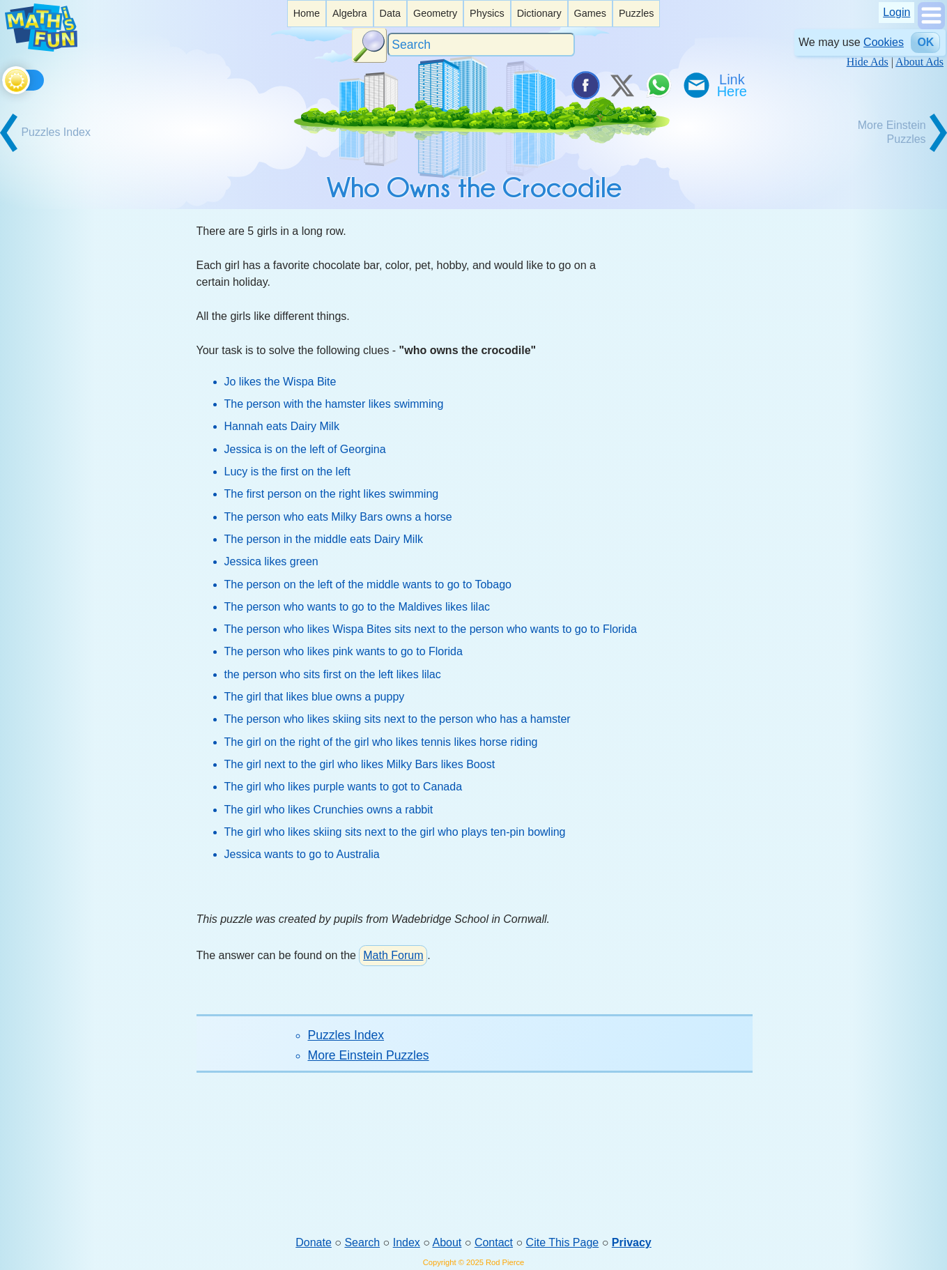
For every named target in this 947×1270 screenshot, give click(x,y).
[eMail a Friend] (695, 85)
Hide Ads (867, 62)
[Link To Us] (733, 85)
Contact (494, 1242)
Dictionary (539, 13)
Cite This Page (562, 1242)
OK (925, 42)
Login (896, 12)
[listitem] (306, 13)
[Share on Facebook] (584, 85)
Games (590, 13)
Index (406, 1242)
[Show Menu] (931, 25)
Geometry (435, 13)
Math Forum (393, 955)
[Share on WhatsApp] (658, 85)
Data (390, 13)
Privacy (632, 1242)
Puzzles (636, 13)
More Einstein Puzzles (368, 1055)
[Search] (481, 45)
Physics (487, 13)
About (447, 1242)
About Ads (919, 62)
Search (362, 1242)
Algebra (349, 13)
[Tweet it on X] (621, 85)
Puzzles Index (346, 1035)
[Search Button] (369, 45)
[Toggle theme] (4, 78)
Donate (313, 1242)
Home (306, 13)
